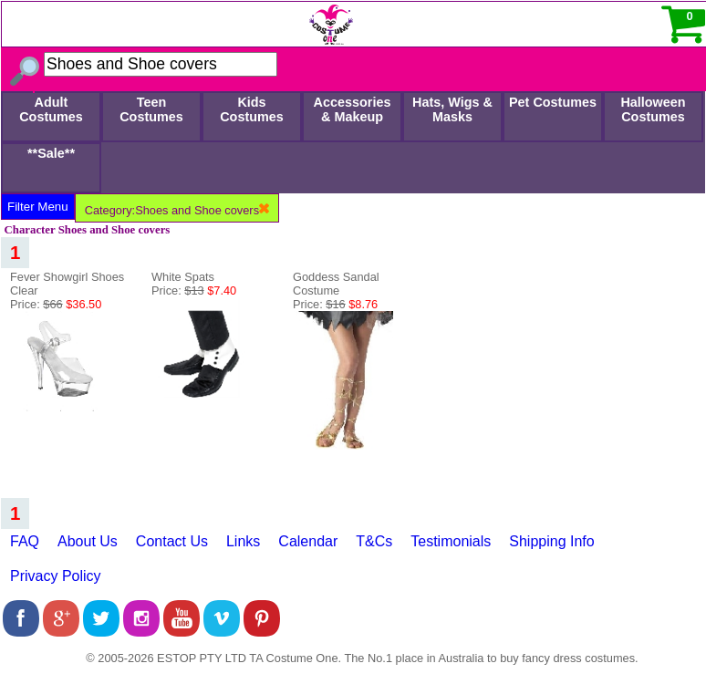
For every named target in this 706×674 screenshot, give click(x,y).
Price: (55, 304)
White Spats (182, 277)
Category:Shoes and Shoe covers (177, 210)
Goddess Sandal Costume (336, 283)
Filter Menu (37, 206)
